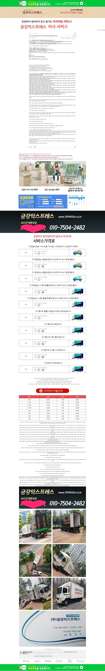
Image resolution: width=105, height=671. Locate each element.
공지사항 (45, 649)
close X (85, 4)
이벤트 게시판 (58, 649)
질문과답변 (50, 649)
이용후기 (54, 649)
